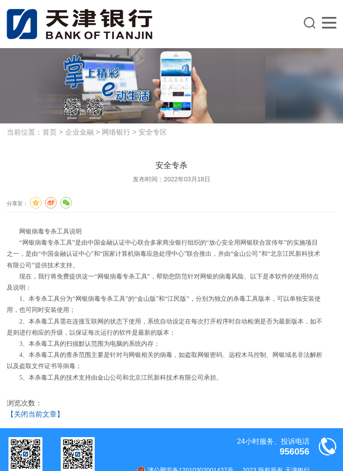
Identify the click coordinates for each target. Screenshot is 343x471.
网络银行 (116, 132)
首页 (49, 132)
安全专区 (152, 132)
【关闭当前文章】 (35, 414)
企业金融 (79, 132)
